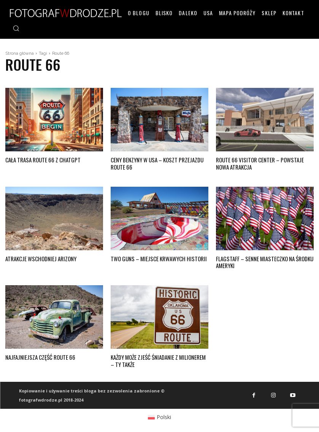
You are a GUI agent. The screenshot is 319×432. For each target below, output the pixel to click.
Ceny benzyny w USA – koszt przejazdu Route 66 (155, 162)
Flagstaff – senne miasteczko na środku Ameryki (262, 260)
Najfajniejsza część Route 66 (37, 353)
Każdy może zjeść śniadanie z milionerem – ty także (158, 356)
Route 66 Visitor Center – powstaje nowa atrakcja (263, 162)
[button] (16, 28)
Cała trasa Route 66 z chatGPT (40, 159)
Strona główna (19, 53)
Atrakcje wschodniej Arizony (38, 256)
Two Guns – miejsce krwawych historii (155, 256)
